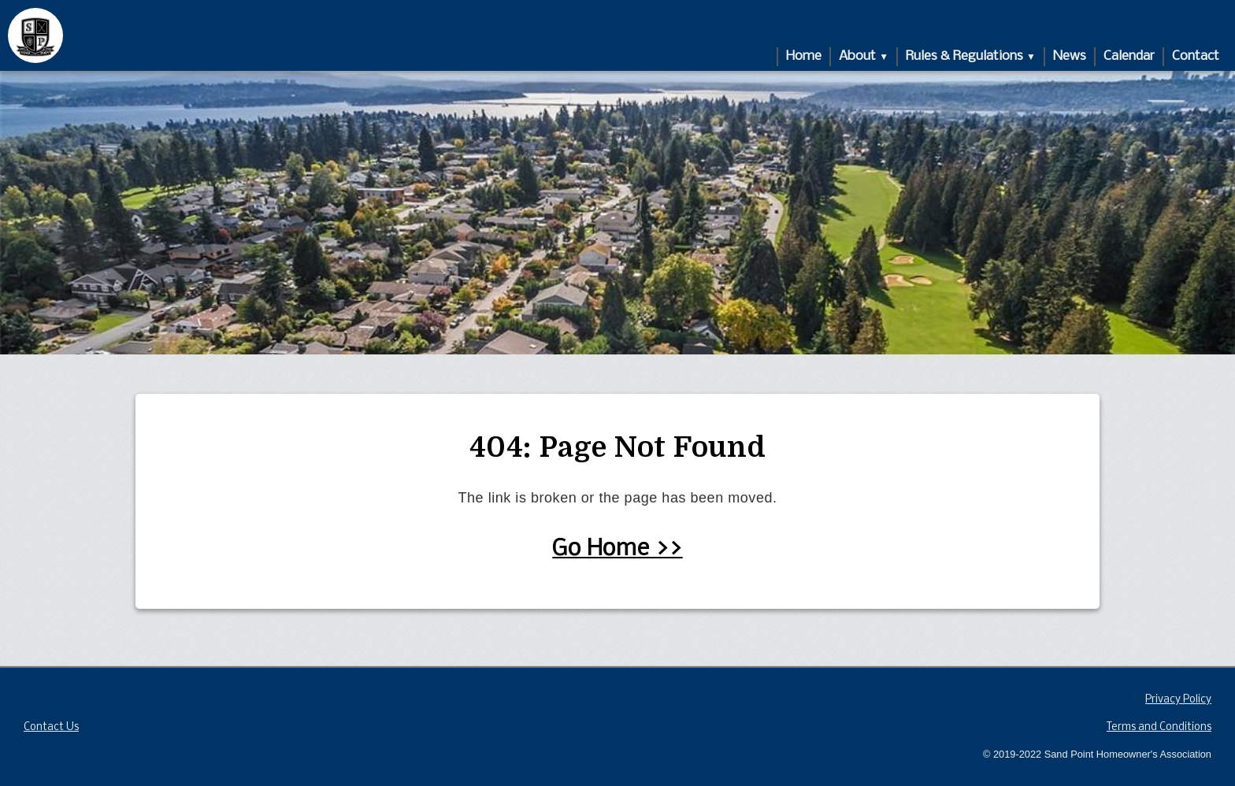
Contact (1195, 56)
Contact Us (51, 727)
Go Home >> (617, 549)
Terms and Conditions (1159, 727)
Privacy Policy (1178, 700)
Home (803, 56)
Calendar (1129, 56)
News (1069, 56)
